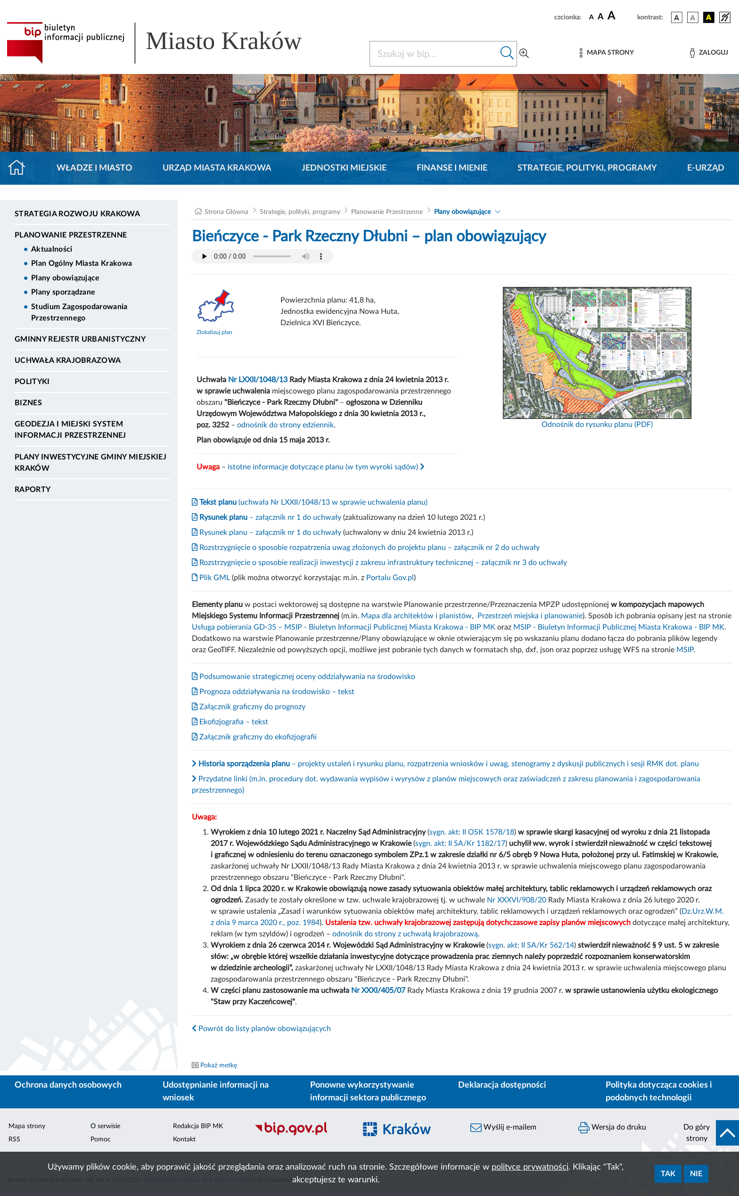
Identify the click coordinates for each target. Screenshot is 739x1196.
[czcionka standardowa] (591, 17)
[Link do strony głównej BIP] (167, 43)
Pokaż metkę (218, 1065)
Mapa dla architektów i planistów (416, 616)
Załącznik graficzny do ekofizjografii (254, 737)
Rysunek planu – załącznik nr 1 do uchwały (266, 532)
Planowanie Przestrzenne (71, 235)
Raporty (32, 489)
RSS (14, 1139)
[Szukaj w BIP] (434, 53)
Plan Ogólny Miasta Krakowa (81, 263)
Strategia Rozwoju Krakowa (77, 214)
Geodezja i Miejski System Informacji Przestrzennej (70, 429)
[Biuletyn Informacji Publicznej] (300, 1134)
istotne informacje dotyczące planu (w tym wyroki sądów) (326, 467)
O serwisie (105, 1126)
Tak (668, 1174)
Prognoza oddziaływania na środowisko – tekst (273, 692)
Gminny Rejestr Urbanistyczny (80, 339)
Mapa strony (26, 1126)
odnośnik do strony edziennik (285, 425)
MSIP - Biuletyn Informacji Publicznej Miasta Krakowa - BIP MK (618, 627)
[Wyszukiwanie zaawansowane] (524, 53)
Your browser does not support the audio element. (262, 256)
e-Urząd (705, 168)
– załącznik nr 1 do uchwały (266, 517)
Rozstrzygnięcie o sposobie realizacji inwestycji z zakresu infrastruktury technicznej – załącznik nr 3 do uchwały (379, 562)
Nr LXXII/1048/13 (257, 380)
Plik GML (211, 578)
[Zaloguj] (709, 53)
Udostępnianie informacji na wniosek (216, 1091)
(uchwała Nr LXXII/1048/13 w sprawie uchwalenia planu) (309, 502)
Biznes (28, 403)
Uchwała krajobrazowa (68, 360)
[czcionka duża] (621, 16)
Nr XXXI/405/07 (378, 990)
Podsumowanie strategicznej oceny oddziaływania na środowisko (303, 676)
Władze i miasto (94, 168)
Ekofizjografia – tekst (230, 722)
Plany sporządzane (63, 292)
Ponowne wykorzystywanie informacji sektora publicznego (368, 1091)
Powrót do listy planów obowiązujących (261, 1028)
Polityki (32, 381)
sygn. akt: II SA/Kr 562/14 (531, 945)
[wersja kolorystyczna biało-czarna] (693, 17)
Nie (696, 1174)
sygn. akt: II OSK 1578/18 (471, 832)
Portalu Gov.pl (390, 578)
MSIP (684, 650)
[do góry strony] (708, 1133)
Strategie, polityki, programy (587, 168)
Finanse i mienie (452, 168)
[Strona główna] (20, 168)
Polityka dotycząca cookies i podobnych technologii (659, 1091)
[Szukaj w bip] (507, 53)
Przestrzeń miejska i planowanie (530, 616)
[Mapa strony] (606, 53)
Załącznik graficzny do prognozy (248, 707)
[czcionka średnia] (601, 17)
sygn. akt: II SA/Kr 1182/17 (460, 843)
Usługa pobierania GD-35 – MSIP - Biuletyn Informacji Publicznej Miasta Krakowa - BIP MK (343, 627)
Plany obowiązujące (65, 278)
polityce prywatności (530, 1167)
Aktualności (52, 249)
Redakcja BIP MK (198, 1126)
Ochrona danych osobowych (68, 1085)
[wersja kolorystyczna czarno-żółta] (709, 17)
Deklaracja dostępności (502, 1085)
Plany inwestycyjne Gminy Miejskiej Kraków (90, 462)
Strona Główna (226, 212)
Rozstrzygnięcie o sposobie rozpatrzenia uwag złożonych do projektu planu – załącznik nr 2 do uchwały (366, 547)
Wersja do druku (612, 1127)
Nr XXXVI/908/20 (516, 900)
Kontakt (184, 1139)
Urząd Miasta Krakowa (217, 168)
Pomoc (100, 1139)
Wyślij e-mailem (503, 1127)
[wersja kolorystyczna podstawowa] (677, 17)
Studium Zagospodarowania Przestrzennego (79, 312)
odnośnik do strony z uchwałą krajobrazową (405, 934)
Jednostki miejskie (344, 168)
